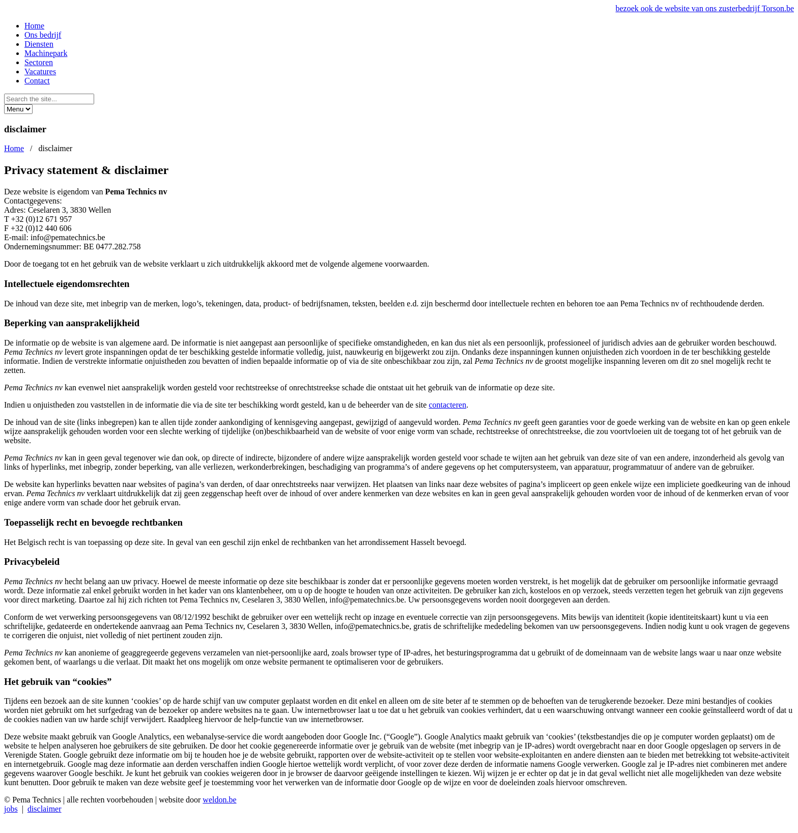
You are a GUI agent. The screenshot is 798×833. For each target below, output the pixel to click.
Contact (37, 80)
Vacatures (40, 71)
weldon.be (219, 799)
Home (34, 25)
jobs (11, 809)
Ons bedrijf (42, 35)
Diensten (38, 44)
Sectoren (38, 62)
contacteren (447, 404)
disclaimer (44, 809)
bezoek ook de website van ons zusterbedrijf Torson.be (705, 8)
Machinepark (45, 53)
